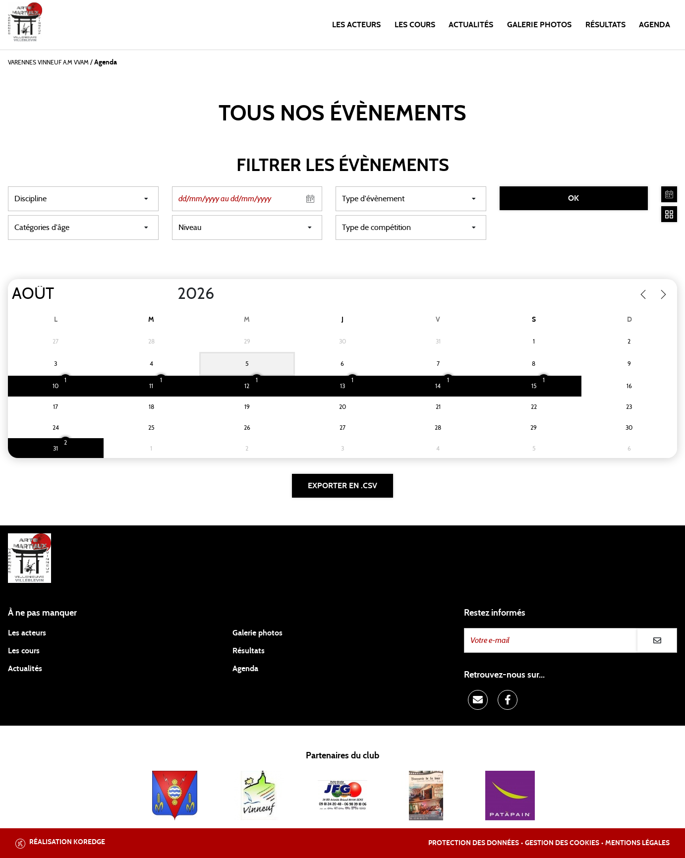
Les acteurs (356, 25)
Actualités (471, 25)
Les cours (415, 25)
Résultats (605, 25)
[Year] (169, 294)
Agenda (654, 25)
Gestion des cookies (562, 843)
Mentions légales (637, 843)
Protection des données (473, 843)
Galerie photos (539, 25)
